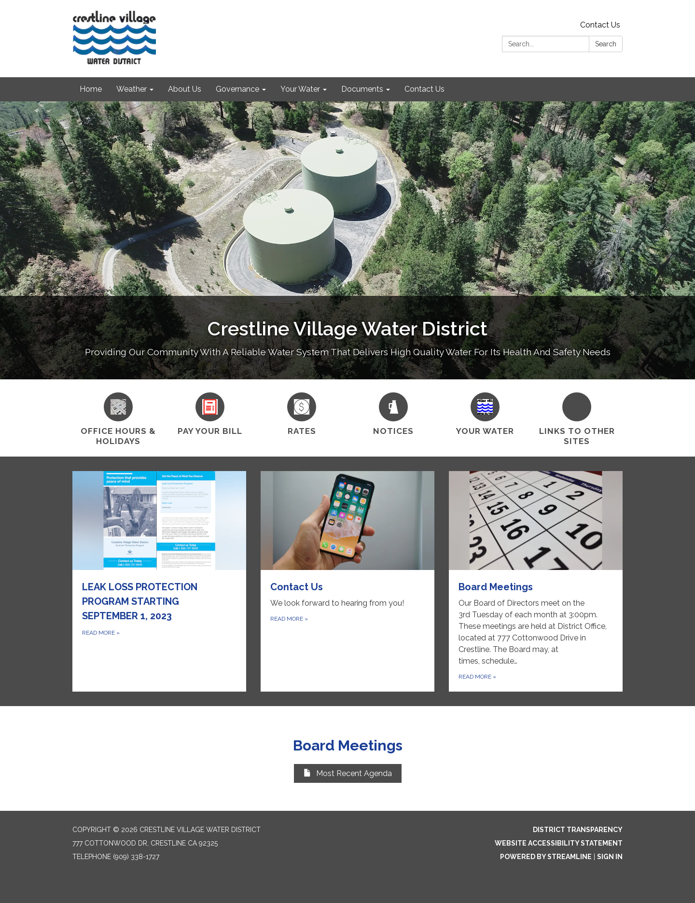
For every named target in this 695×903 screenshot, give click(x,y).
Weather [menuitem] (131, 89)
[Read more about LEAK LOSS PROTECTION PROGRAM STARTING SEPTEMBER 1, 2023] (159, 581)
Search (605, 44)
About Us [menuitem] (184, 89)
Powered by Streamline (546, 857)
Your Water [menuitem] (300, 89)
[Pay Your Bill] (210, 412)
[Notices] (393, 412)
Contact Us (600, 24)
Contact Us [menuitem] (424, 89)
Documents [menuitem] (362, 89)
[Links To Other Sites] (577, 418)
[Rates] (302, 412)
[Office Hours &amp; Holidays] (118, 418)
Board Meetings (348, 745)
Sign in (610, 857)
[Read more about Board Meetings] (536, 581)
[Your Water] (485, 412)
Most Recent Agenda (348, 773)
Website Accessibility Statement (559, 843)
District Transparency (578, 830)
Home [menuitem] (91, 89)
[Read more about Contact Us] (347, 581)
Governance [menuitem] (237, 89)
